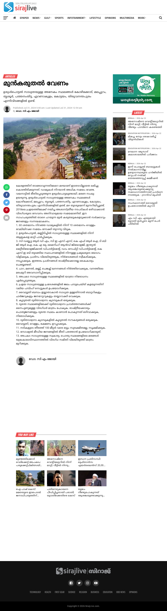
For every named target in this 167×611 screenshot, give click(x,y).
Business (95, 592)
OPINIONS (110, 18)
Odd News (120, 592)
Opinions (133, 592)
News (36, 18)
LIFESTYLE (95, 18)
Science (71, 592)
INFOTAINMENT (76, 18)
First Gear (59, 592)
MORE (141, 18)
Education (107, 592)
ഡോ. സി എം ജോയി (27, 111)
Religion (83, 592)
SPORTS (59, 18)
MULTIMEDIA (127, 18)
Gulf (47, 18)
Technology (35, 592)
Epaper (24, 18)
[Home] (14, 17)
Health (48, 592)
